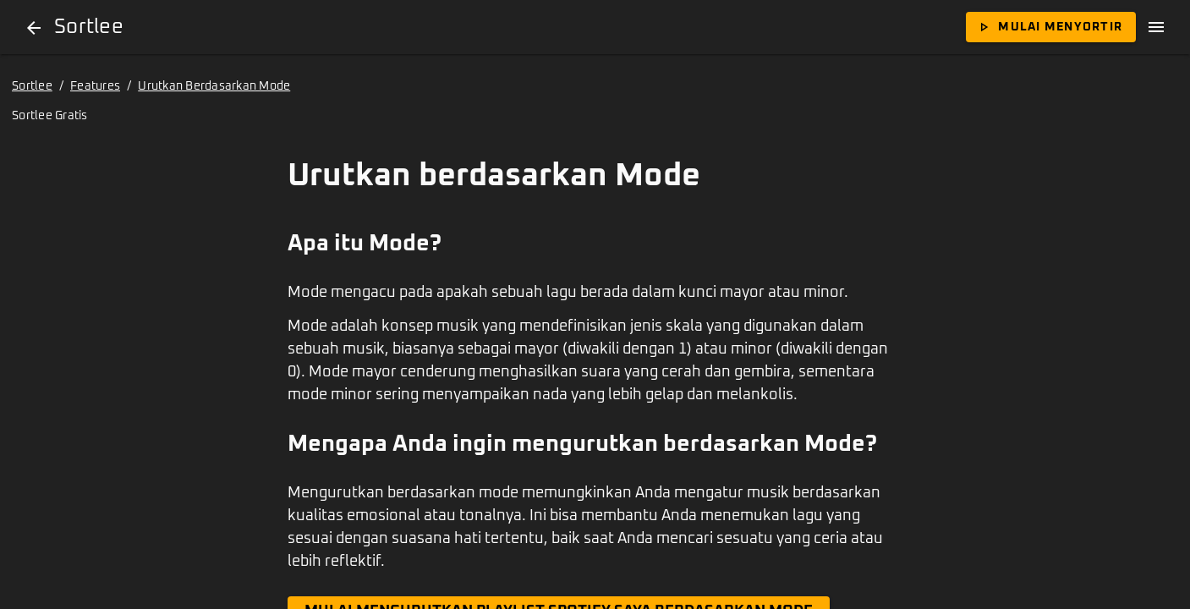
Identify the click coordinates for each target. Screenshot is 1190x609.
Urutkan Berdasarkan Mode (214, 86)
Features (95, 86)
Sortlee (32, 86)
